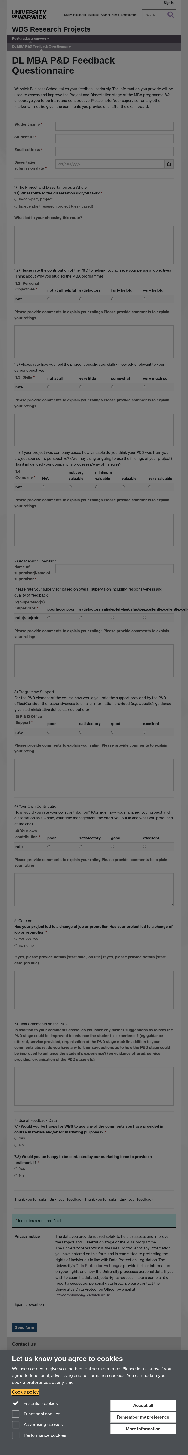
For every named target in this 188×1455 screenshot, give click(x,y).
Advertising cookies (37, 1425)
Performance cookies (39, 1436)
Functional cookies (36, 1414)
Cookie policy (25, 1392)
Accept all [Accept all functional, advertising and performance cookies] (143, 1405)
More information (143, 1429)
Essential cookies (35, 1403)
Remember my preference (143, 1417)
